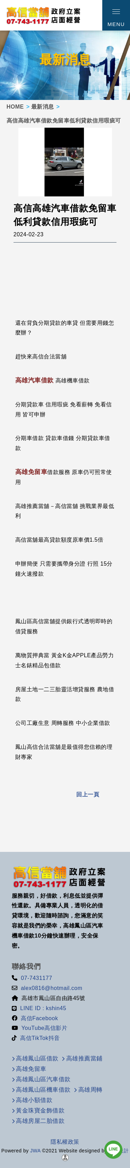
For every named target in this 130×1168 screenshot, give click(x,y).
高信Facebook (39, 1018)
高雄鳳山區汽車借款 (43, 1079)
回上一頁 (87, 794)
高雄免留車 (31, 471)
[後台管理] (65, 1157)
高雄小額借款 (34, 1100)
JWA (35, 1150)
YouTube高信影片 (44, 1028)
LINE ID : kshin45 (43, 1008)
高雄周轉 (90, 1089)
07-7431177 (36, 978)
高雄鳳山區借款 (37, 1058)
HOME (15, 107)
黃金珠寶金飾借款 (40, 1110)
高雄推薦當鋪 (84, 1058)
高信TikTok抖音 (40, 1038)
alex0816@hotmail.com (51, 988)
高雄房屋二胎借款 (40, 1121)
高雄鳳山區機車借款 (43, 1089)
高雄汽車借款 (34, 380)
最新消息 (42, 107)
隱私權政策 (65, 1142)
